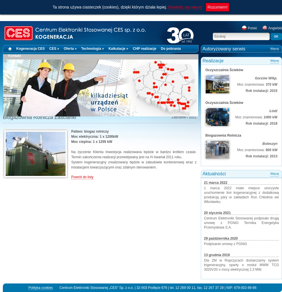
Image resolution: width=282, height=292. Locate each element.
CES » (54, 49)
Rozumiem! (217, 7)
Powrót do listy (82, 177)
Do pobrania (171, 49)
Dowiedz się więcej (185, 7)
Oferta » (70, 49)
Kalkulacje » (118, 49)
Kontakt (14, 56)
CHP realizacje (144, 49)
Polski (249, 28)
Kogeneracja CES (30, 49)
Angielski (272, 28)
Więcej (274, 48)
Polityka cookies (40, 288)
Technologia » (92, 49)
